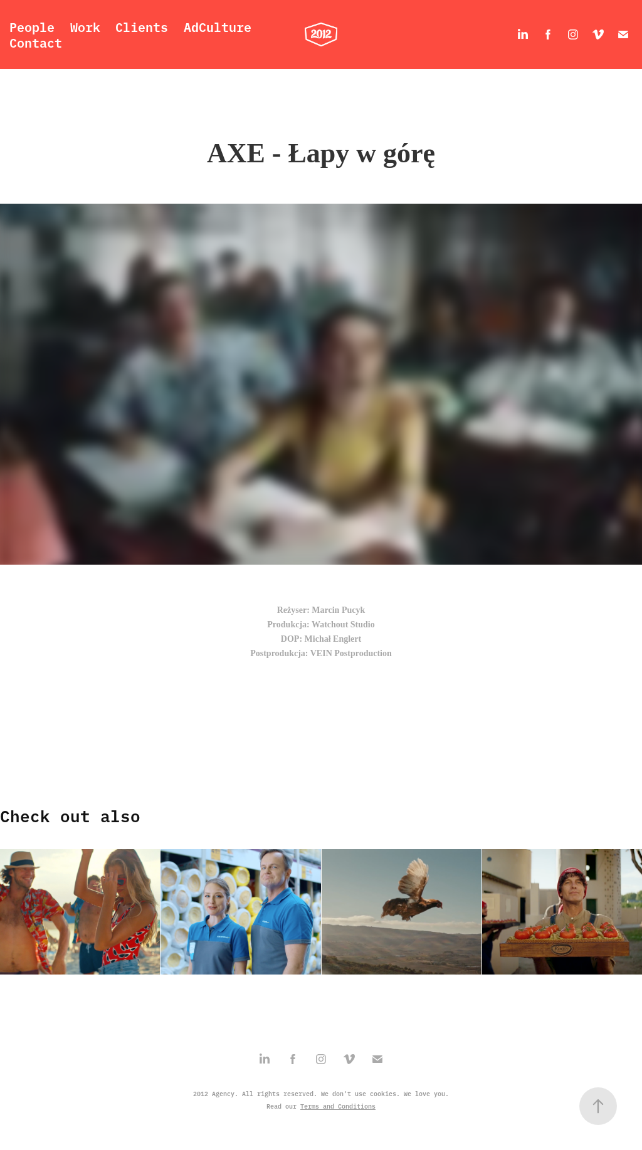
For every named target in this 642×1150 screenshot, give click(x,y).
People (32, 26)
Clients (141, 26)
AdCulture (217, 26)
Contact (35, 42)
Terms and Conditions (338, 1106)
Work (85, 26)
